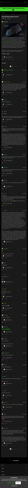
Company (14, 474)
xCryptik (5, 111)
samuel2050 (6, 248)
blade (8, 53)
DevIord (5, 376)
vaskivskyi (5, 180)
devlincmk (5, 402)
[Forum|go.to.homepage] (8, 2)
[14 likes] (7, 147)
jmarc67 (5, 99)
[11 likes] (7, 173)
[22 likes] (7, 119)
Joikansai (5, 126)
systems (3, 53)
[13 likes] (7, 160)
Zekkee (5, 262)
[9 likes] (7, 383)
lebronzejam (6, 315)
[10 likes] (7, 186)
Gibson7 (5, 390)
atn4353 (5, 303)
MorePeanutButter (7, 81)
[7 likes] (7, 267)
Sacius (5, 274)
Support (14, 471)
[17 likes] (7, 92)
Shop (14, 465)
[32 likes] (7, 57)
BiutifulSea (6, 326)
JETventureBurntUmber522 (8, 70)
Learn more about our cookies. (21, 480)
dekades (5, 21)
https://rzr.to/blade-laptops (7, 41)
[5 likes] (7, 241)
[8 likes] (7, 357)
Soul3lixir (5, 154)
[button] (1, 2)
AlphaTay (5, 210)
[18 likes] (7, 74)
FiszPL (5, 193)
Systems (3, 12)
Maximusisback (6, 352)
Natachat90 (6, 428)
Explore (14, 468)
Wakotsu (5, 288)
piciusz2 (5, 364)
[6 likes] (7, 255)
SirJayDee (5, 338)
